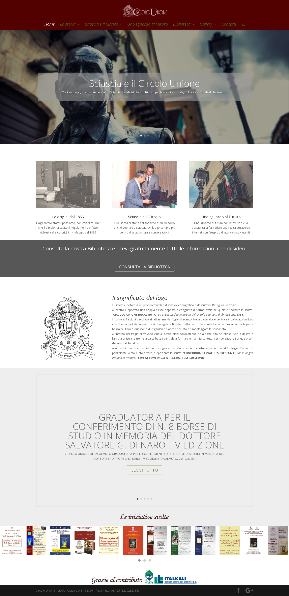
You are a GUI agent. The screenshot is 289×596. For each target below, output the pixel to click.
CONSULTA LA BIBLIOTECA (144, 267)
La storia (68, 25)
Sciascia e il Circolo (101, 25)
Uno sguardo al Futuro (147, 25)
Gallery (206, 25)
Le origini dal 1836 (68, 216)
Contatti (229, 25)
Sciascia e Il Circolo (144, 216)
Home (49, 25)
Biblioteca (182, 25)
